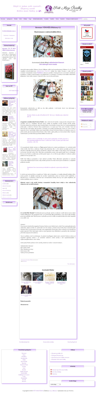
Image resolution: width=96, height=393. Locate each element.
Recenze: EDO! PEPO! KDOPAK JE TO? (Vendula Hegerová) (12, 134)
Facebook (6, 35)
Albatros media (6, 197)
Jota (24, 368)
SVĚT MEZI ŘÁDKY (13, 90)
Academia (4, 183)
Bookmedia (24, 358)
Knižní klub (24, 373)
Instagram (11, 35)
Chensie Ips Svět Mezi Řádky (27, 259)
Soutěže (52, 19)
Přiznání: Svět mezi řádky (58, 359)
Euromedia (24, 361)
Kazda (24, 369)
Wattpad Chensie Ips (57, 355)
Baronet (25, 261)
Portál (24, 379)
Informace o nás (9, 38)
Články (25, 19)
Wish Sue (54, 374)
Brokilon (24, 356)
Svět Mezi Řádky (56, 372)
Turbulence (40, 73)
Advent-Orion (5, 186)
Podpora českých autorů (72, 19)
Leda (24, 376)
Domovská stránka (48, 342)
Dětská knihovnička (38, 19)
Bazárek (62, 19)
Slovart (24, 381)
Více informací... (71, 264)
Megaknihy (24, 378)
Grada (24, 366)
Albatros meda (5, 195)
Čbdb (24, 360)
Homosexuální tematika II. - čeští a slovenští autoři (12, 103)
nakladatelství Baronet (56, 62)
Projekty (46, 19)
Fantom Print (24, 365)
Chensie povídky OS (56, 353)
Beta (24, 355)
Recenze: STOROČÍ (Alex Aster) (11, 118)
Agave (3, 188)
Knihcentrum (24, 371)
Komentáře (84, 126)
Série (20, 19)
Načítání (82, 114)
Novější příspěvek (24, 342)
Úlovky (16, 19)
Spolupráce (9, 19)
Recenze (3, 19)
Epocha (24, 363)
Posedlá (87, 63)
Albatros (4, 192)
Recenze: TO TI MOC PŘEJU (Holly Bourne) (12, 149)
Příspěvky (84, 124)
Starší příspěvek (72, 342)
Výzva (57, 19)
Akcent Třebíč (5, 190)
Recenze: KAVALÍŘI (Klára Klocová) (10, 163)
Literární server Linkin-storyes (60, 357)
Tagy (30, 19)
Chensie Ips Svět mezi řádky (60, 370)
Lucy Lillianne (53, 390)
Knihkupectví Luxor (24, 374)
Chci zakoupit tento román (48, 64)
